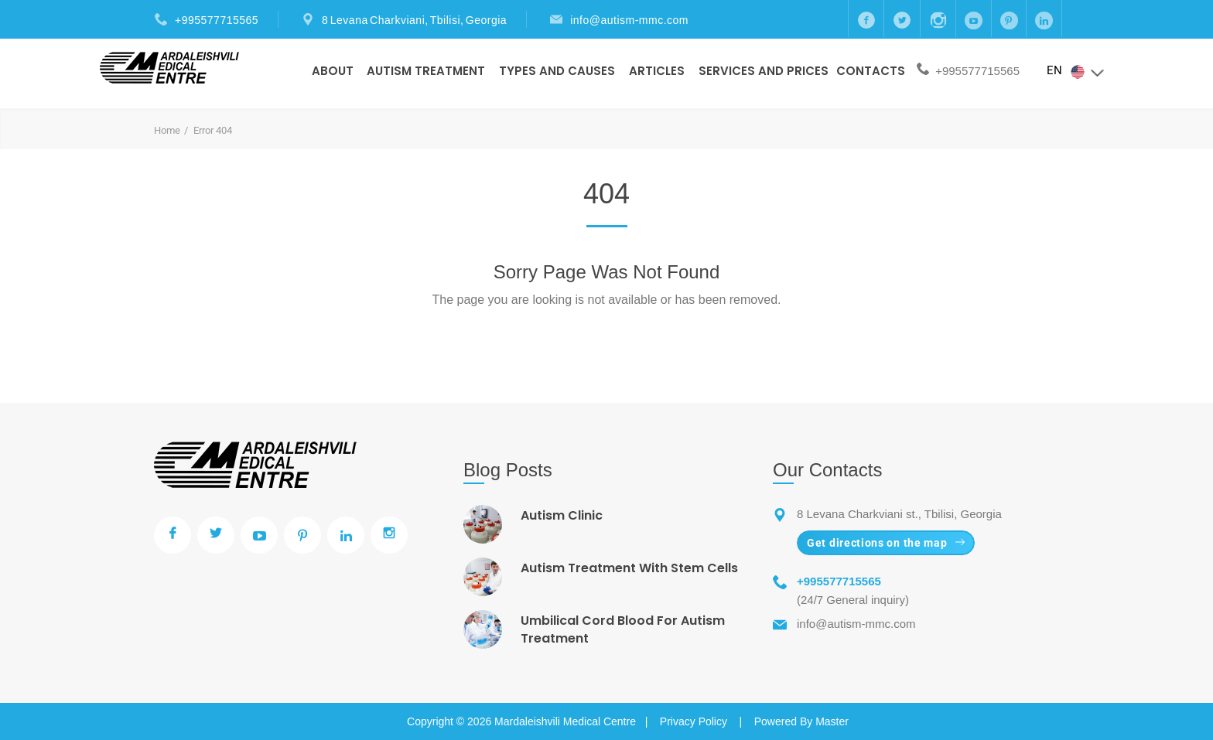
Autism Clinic (562, 515)
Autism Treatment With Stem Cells (629, 568)
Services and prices (764, 71)
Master (832, 721)
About (333, 71)
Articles (657, 71)
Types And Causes (557, 71)
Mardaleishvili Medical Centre (565, 721)
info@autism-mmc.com (629, 20)
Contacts (870, 71)
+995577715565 (216, 20)
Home (167, 130)
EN (1076, 71)
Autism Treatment (426, 71)
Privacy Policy (693, 721)
